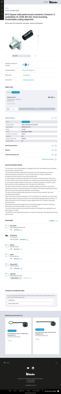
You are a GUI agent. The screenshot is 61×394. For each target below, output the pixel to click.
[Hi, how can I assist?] (51, 391)
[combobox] (21, 56)
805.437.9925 (31, 380)
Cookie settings (35, 390)
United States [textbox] (11, 300)
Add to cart (36, 109)
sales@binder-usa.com (31, 385)
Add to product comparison (28, 70)
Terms (15, 390)
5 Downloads (27, 75)
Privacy (28, 390)
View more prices (11, 103)
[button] (2, 2)
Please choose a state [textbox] (13, 303)
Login (10, 390)
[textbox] (20, 56)
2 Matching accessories (28, 80)
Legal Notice (21, 390)
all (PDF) (52, 221)
